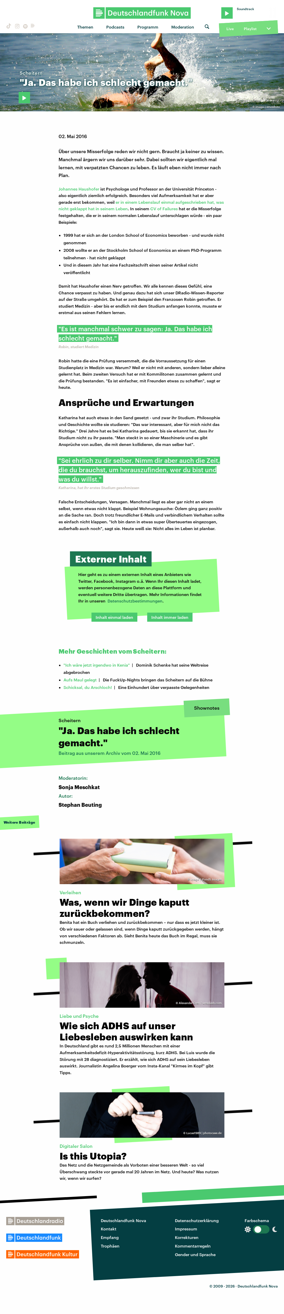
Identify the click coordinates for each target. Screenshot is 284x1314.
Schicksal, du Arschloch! (87, 687)
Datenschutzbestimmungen (135, 600)
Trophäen (110, 1245)
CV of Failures (164, 208)
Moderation (182, 26)
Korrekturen (186, 1237)
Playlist (250, 28)
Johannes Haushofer (79, 188)
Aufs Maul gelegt (80, 679)
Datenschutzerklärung (197, 1220)
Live (230, 28)
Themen (85, 26)
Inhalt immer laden (169, 617)
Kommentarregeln (193, 1245)
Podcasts (115, 26)
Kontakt (108, 1228)
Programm (147, 26)
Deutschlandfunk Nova (123, 1220)
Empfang (110, 1237)
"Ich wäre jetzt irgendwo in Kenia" (96, 664)
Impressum (186, 1228)
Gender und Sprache (195, 1254)
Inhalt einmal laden (114, 617)
